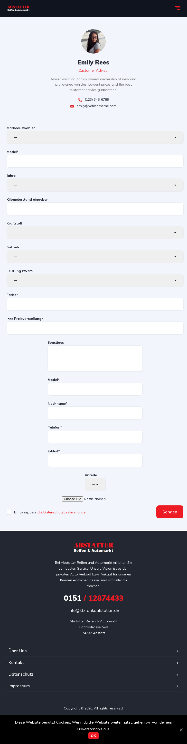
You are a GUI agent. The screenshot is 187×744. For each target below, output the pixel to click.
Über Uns (18, 650)
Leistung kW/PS (95, 278)
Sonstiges (95, 356)
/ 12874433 (93, 598)
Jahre (95, 182)
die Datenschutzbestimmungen (62, 512)
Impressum (19, 685)
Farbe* (95, 302)
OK (93, 736)
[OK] (180, 729)
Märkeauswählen (95, 135)
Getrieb (95, 254)
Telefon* (95, 434)
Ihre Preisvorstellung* (95, 325)
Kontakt (16, 662)
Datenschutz (21, 674)
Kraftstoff (95, 230)
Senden (169, 511)
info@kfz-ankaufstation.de (93, 610)
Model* (95, 159)
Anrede (95, 482)
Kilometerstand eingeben (95, 206)
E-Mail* (95, 458)
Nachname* (95, 410)
